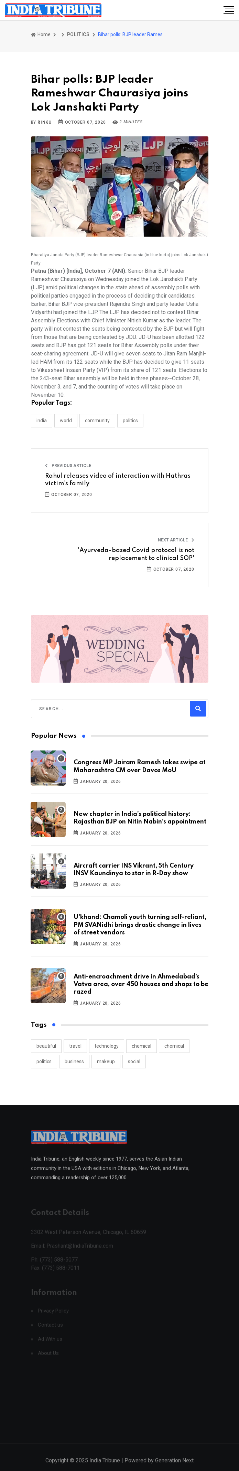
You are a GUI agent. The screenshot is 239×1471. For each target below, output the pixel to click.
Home (41, 34)
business (74, 1061)
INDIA (41, 420)
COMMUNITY (97, 420)
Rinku (44, 122)
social (134, 1061)
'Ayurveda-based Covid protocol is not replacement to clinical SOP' (136, 554)
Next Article (176, 540)
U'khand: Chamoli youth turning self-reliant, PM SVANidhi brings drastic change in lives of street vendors (140, 925)
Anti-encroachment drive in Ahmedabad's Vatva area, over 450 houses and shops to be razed (141, 984)
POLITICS (78, 34)
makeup (106, 1061)
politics (44, 1061)
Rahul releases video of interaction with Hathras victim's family (118, 480)
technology (107, 1046)
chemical (141, 1046)
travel (75, 1046)
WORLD (66, 420)
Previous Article (68, 465)
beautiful (46, 1046)
